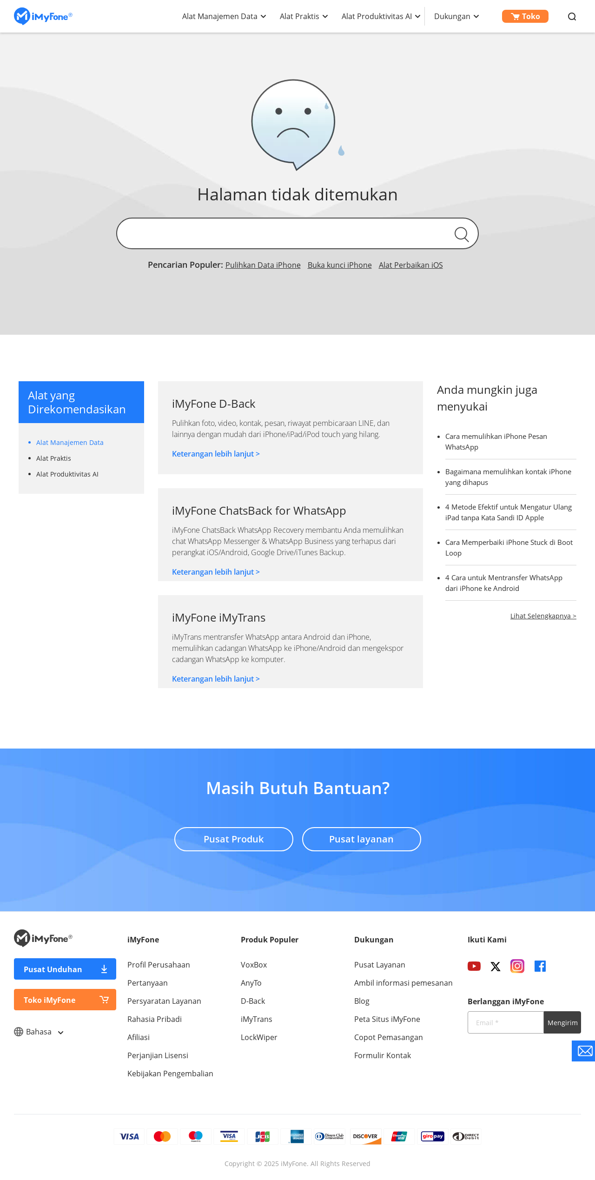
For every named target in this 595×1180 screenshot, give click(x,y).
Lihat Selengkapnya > (543, 615)
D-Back (253, 1001)
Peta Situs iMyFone (387, 1019)
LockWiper (259, 1037)
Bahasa (38, 1032)
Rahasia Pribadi (154, 1019)
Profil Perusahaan (158, 965)
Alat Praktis (299, 16)
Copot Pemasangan (388, 1037)
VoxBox (254, 965)
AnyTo (251, 983)
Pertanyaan (147, 983)
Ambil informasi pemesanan (403, 983)
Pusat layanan (361, 839)
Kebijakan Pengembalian (170, 1073)
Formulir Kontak (382, 1055)
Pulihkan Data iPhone (263, 265)
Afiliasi (138, 1037)
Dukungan (452, 16)
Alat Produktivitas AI (377, 16)
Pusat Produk (234, 839)
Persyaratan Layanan (164, 1001)
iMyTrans (256, 1019)
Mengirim (563, 1022)
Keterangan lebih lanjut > (216, 454)
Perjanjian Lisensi (157, 1055)
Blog (362, 1001)
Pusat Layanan (379, 965)
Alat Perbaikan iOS (411, 265)
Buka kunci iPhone (340, 265)
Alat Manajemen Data (220, 16)
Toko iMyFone (49, 1000)
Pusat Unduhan (53, 969)
